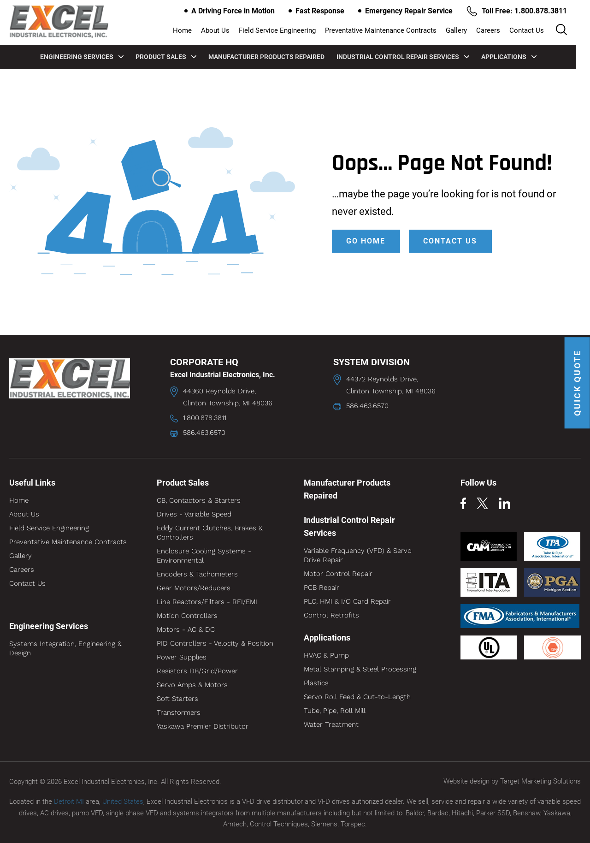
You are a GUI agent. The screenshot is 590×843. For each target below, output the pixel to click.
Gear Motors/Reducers (193, 588)
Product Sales (172, 56)
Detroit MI (69, 801)
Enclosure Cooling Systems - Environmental (204, 555)
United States (122, 801)
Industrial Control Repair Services (409, 56)
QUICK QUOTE (577, 383)
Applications (515, 56)
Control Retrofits (331, 615)
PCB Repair (321, 587)
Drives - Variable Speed (194, 514)
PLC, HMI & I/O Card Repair (347, 601)
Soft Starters (177, 699)
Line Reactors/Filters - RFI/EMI (207, 602)
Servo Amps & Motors (192, 685)
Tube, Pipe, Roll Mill (335, 710)
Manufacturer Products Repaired (273, 56)
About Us (229, 30)
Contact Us (540, 30)
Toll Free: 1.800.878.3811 (526, 11)
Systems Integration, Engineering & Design (65, 648)
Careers (502, 30)
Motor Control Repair (338, 574)
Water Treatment (331, 724)
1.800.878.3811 (204, 418)
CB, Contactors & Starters (199, 500)
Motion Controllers (187, 615)
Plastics (316, 683)
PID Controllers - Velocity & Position (215, 643)
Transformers (179, 712)
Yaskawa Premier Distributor (202, 726)
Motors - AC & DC (186, 629)
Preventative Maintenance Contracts (394, 30)
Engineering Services (88, 56)
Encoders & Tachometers (197, 574)
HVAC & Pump (326, 655)
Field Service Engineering (291, 30)
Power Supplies (181, 657)
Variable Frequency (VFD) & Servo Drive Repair (358, 555)
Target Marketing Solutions (540, 781)
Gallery (470, 30)
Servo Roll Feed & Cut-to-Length (357, 697)
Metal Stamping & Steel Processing (360, 669)
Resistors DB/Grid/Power (197, 671)
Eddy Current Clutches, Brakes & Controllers (210, 532)
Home (196, 30)
